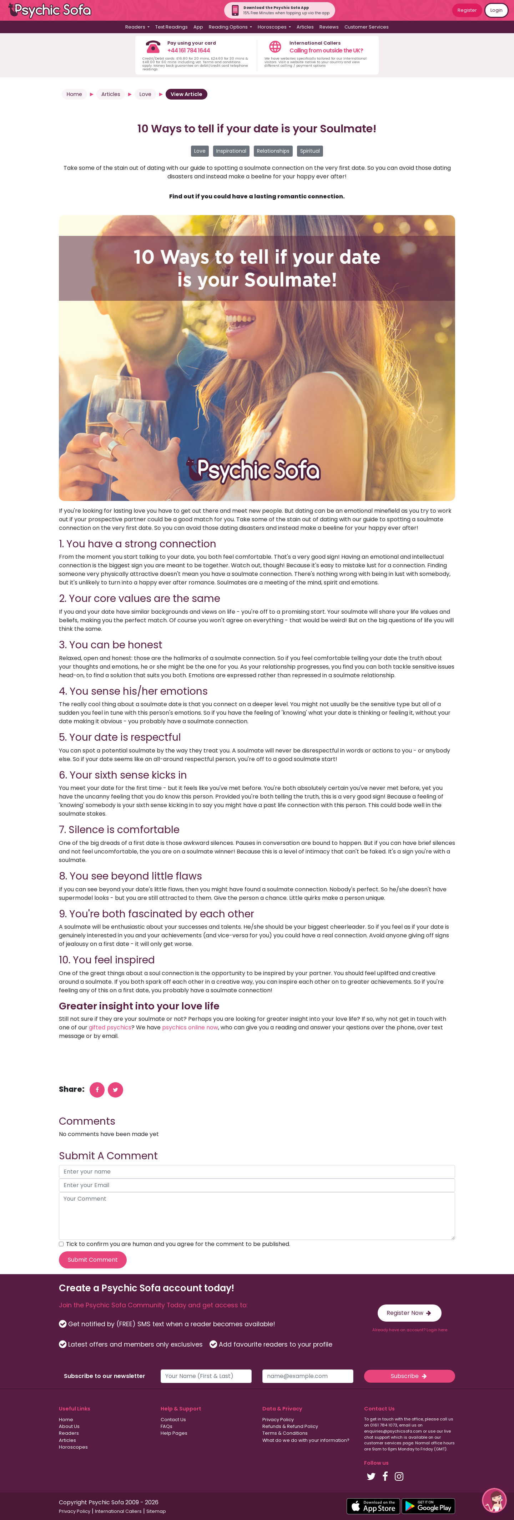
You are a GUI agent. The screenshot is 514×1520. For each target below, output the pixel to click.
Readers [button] (135, 27)
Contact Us (173, 1420)
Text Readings (171, 27)
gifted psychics (110, 1027)
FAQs (166, 1426)
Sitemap (156, 1511)
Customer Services (366, 27)
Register (467, 10)
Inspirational (231, 150)
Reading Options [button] (229, 27)
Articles (305, 27)
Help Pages (174, 1433)
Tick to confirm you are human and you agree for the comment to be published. (178, 1244)
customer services (383, 1443)
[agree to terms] (61, 1244)
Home (74, 94)
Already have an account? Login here (409, 1330)
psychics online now (190, 1027)
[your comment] (257, 1216)
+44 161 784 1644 (188, 50)
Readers (69, 1433)
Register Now (410, 1313)
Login (496, 10)
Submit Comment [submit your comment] (93, 1260)
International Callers (118, 1511)
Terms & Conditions (285, 1433)
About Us (69, 1426)
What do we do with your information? (305, 1440)
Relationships (273, 150)
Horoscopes (73, 1447)
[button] (494, 1500)
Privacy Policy (278, 1420)
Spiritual (310, 150)
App (198, 27)
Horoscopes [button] (273, 27)
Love (145, 94)
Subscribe (409, 1376)
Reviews (329, 27)
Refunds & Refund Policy (290, 1426)
